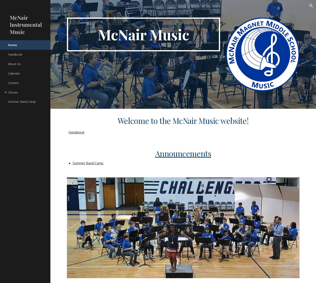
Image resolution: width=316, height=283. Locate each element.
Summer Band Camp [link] (22, 102)
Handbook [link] (15, 54)
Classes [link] (13, 92)
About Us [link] (14, 64)
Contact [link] (13, 83)
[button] (311, 5)
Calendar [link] (14, 73)
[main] (143, 34)
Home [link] (12, 45)
